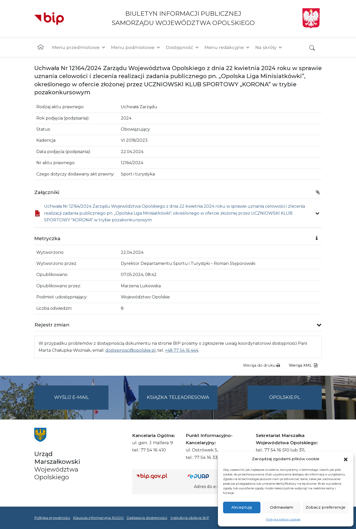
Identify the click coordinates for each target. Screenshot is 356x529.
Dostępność (182, 47)
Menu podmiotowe (136, 47)
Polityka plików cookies (283, 519)
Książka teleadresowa (178, 397)
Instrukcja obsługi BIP (189, 518)
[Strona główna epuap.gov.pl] (204, 476)
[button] (345, 458)
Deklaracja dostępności (146, 518)
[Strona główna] (40, 47)
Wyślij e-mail (81, 401)
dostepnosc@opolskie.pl (130, 350)
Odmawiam (281, 507)
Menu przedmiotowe (79, 47)
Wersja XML (303, 365)
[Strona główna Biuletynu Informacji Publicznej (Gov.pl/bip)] (157, 476)
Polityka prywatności (52, 518)
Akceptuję (241, 507)
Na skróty (269, 47)
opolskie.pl (284, 397)
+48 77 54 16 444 (181, 350)
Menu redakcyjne (227, 47)
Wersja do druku (261, 365)
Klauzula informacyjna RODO (98, 518)
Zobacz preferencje (325, 507)
